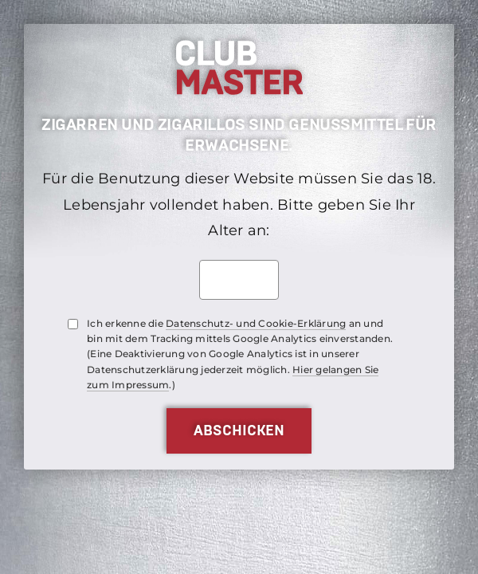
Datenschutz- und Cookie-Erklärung (256, 323)
